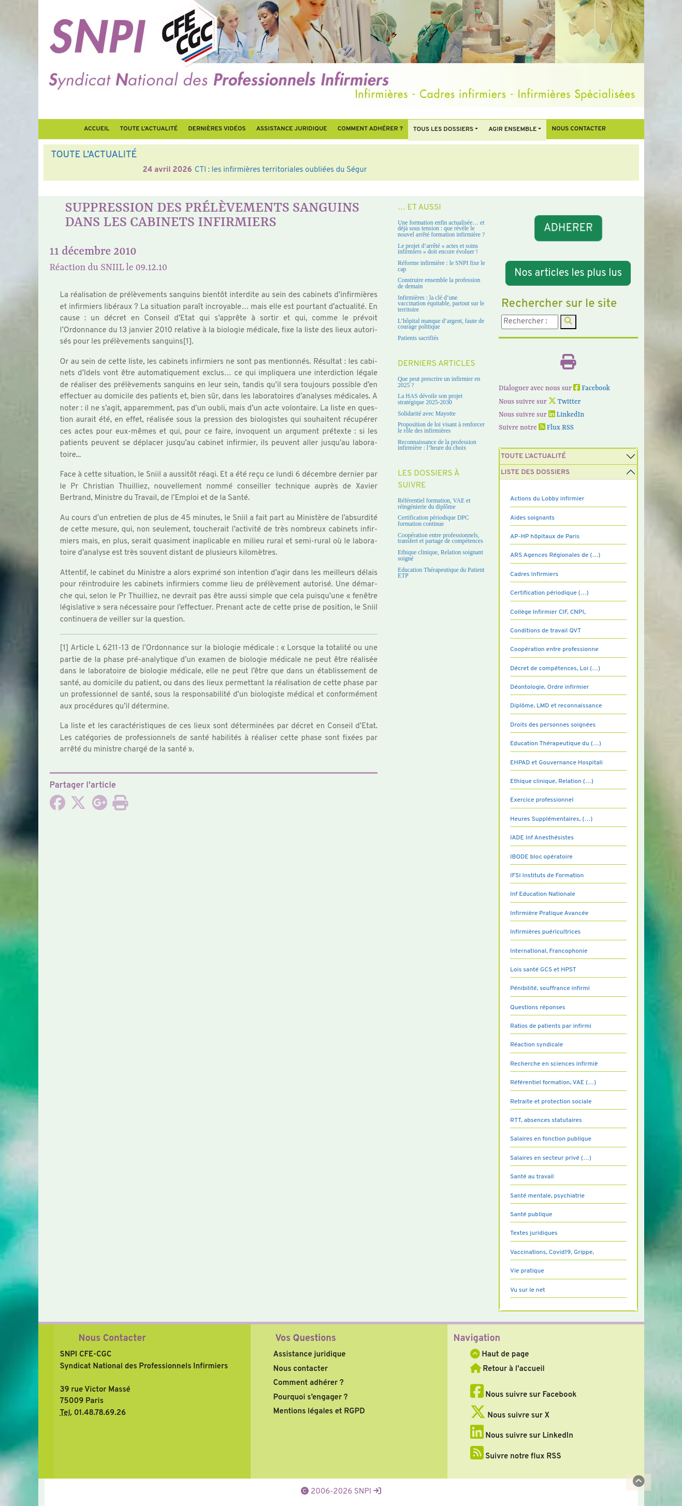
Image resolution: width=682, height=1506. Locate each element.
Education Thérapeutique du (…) (555, 744)
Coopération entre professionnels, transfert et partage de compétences (440, 538)
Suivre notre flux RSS (515, 1456)
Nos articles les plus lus (568, 273)
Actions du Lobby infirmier (547, 499)
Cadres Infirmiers (534, 574)
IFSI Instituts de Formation (547, 876)
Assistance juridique (291, 129)
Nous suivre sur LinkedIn (521, 1436)
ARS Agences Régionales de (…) (555, 555)
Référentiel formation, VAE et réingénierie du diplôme (434, 503)
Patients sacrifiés (418, 338)
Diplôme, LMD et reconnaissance (556, 706)
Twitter (564, 402)
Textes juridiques (534, 1233)
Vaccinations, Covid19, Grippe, (552, 1252)
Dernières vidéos (216, 129)
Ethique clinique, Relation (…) (551, 781)
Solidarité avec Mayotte (427, 413)
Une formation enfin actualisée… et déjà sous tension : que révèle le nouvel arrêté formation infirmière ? (441, 228)
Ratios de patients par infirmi (550, 1026)
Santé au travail (532, 1177)
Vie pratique (527, 1271)
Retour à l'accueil (507, 1369)
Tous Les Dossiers (443, 129)
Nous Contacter (112, 1339)
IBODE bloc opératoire (541, 857)
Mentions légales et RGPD (319, 1411)
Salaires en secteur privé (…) (550, 1158)
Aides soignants (532, 518)
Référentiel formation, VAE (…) (553, 1083)
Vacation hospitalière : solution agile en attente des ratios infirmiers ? (221, 170)
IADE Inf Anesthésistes (542, 838)
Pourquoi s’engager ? (310, 1397)
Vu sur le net (527, 1290)
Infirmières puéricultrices (545, 932)
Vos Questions (305, 1339)
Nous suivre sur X (510, 1416)
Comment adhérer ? (308, 1383)
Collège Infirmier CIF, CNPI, (548, 612)
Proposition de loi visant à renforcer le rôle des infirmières (441, 427)
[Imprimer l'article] (120, 806)
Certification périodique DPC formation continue (433, 520)
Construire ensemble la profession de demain (439, 283)
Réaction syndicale (536, 1045)
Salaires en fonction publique (550, 1139)
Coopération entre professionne (554, 649)
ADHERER (568, 228)
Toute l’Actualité (149, 129)
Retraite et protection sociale (550, 1102)
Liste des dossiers (535, 472)
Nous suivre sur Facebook (523, 1395)
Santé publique (531, 1214)
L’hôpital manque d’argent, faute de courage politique (441, 324)
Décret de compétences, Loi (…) (555, 669)
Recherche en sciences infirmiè (554, 1064)
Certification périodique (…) (549, 593)
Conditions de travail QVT (545, 631)
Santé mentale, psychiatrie (547, 1196)
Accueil (96, 129)
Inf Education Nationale (542, 894)
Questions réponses (537, 1007)
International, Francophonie (549, 951)
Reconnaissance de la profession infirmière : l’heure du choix (437, 445)
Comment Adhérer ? (370, 129)
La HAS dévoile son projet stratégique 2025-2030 (430, 399)
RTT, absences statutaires (546, 1120)
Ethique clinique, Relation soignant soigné (440, 555)
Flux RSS (556, 428)
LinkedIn (566, 415)
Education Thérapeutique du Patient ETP (441, 573)
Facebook (591, 388)
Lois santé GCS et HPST (543, 970)
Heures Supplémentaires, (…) (551, 819)
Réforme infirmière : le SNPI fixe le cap (441, 266)
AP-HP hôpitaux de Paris (544, 537)
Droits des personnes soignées (553, 725)
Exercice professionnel (542, 800)
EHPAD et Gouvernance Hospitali (556, 763)
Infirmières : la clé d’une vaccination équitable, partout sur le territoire (441, 303)
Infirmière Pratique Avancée (549, 913)
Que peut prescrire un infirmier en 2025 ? (439, 382)
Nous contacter (579, 129)
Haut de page (499, 1355)
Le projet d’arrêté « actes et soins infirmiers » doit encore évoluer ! (438, 249)
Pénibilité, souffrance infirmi (550, 988)
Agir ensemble (512, 129)
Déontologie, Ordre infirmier (549, 687)
